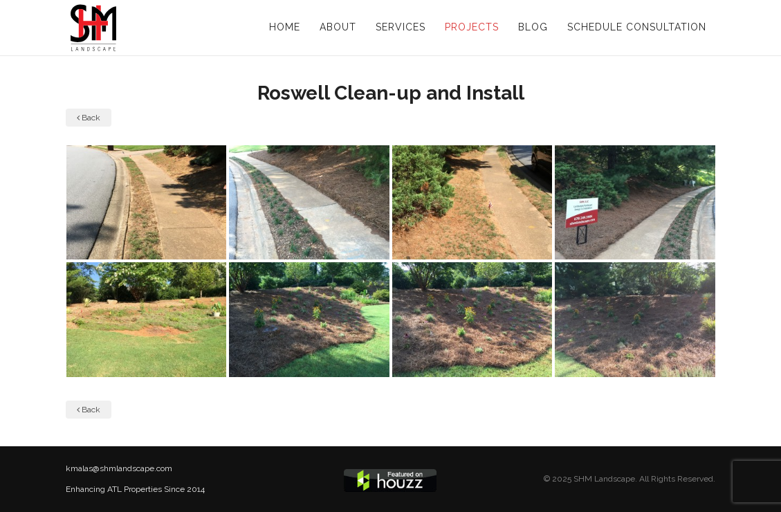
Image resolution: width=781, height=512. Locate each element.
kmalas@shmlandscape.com (119, 468)
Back (88, 117)
